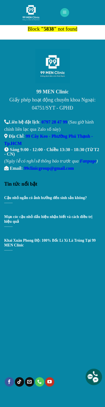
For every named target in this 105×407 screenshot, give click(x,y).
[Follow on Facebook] (9, 382)
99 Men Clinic (32, 12)
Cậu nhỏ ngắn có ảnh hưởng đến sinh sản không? (45, 198)
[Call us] (39, 382)
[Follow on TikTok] (19, 382)
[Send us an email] (29, 382)
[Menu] (64, 12)
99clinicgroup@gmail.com (49, 168)
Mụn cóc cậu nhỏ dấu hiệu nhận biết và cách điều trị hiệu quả (48, 219)
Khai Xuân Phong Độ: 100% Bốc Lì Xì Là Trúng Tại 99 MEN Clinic (50, 243)
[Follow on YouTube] (49, 382)
